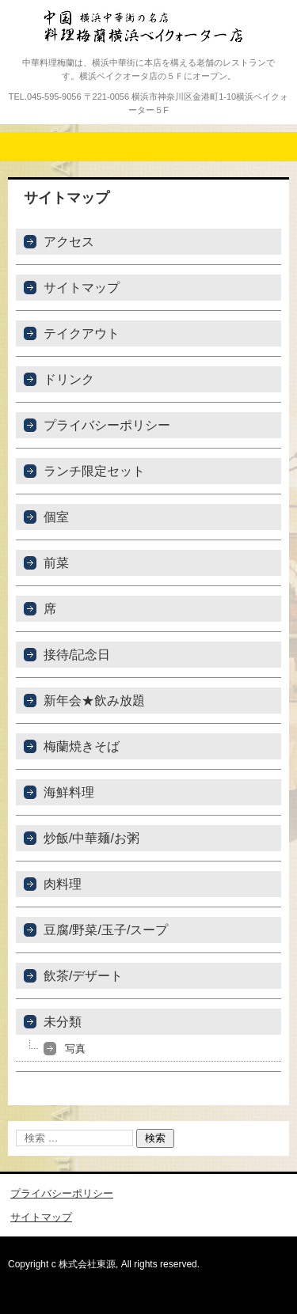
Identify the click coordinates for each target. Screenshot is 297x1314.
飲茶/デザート (83, 976)
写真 (75, 1049)
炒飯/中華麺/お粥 (91, 838)
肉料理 (63, 884)
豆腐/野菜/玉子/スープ (106, 930)
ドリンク (69, 379)
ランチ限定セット (94, 471)
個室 (56, 517)
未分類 (63, 1021)
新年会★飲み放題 (94, 700)
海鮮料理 (69, 792)
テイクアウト (82, 333)
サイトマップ (82, 287)
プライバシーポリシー (107, 425)
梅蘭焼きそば (82, 746)
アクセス (69, 241)
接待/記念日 (77, 654)
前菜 (56, 563)
